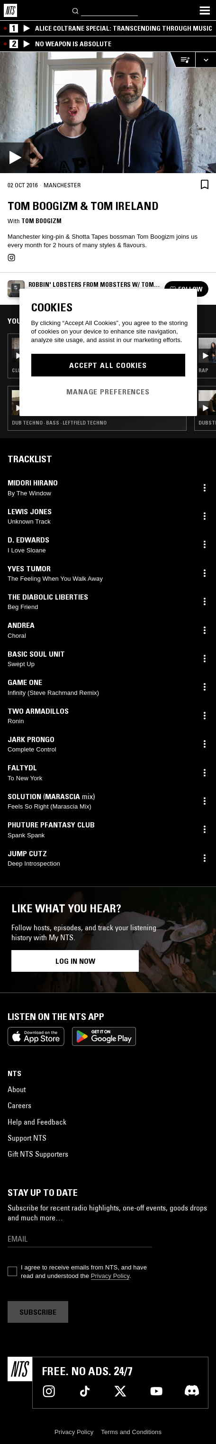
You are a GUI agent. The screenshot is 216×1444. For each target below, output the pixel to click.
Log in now (75, 961)
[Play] (108, 112)
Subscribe (37, 1312)
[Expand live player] (205, 59)
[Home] (10, 10)
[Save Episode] (204, 184)
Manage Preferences (108, 391)
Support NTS (27, 1138)
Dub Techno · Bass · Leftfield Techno (59, 422)
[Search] (76, 10)
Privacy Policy (110, 1275)
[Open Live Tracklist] (182, 59)
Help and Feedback (37, 1122)
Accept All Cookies (108, 365)
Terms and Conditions (131, 1432)
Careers (19, 1105)
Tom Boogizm (41, 221)
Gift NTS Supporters (38, 1154)
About (17, 1089)
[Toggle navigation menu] (204, 10)
